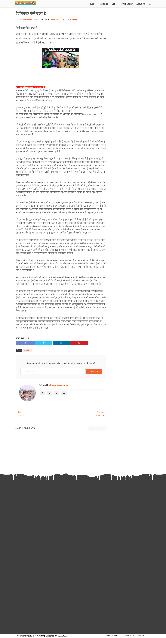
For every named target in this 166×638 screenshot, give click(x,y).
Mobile (74, 19)
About (107, 635)
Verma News (62, 636)
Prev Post (22, 416)
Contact (115, 635)
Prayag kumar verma (59, 385)
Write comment (97, 428)
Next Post (99, 416)
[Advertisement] (39, 557)
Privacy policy (130, 635)
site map (141, 635)
